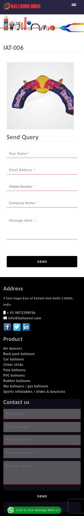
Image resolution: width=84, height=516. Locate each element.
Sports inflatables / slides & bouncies (34, 391)
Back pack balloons (19, 354)
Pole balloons (14, 370)
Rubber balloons (16, 381)
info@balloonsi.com (24, 318)
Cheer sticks (13, 364)
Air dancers (12, 348)
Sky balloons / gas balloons (25, 386)
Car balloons (13, 359)
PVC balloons (14, 375)
